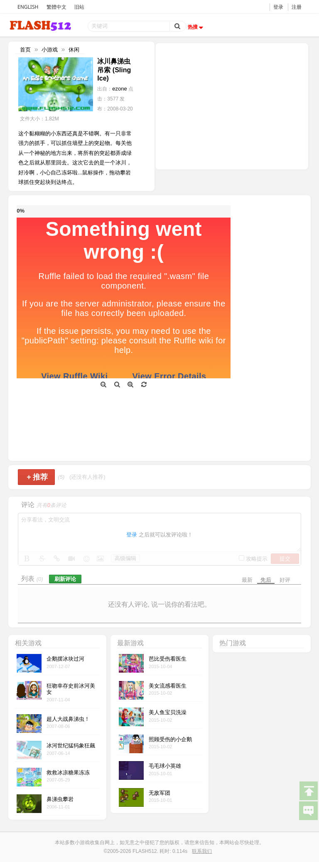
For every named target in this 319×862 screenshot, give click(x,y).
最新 (247, 580)
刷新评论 (65, 579)
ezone (119, 89)
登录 (278, 6)
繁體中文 (56, 6)
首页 (25, 50)
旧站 (79, 6)
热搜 (196, 27)
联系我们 (202, 851)
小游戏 (50, 50)
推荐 (37, 477)
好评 (285, 580)
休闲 (74, 50)
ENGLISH (27, 6)
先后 (265, 580)
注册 (297, 6)
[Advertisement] (232, 105)
